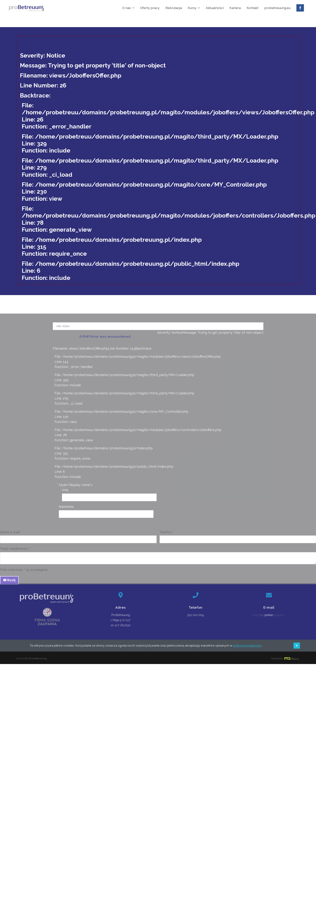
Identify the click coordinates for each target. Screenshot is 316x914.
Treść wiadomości (14, 550)
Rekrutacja (173, 8)
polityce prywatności (247, 645)
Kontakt (252, 8)
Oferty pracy (150, 8)
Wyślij (9, 581)
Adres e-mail (10, 533)
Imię (65, 491)
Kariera (235, 8)
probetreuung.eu (277, 8)
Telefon (166, 533)
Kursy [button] (192, 8)
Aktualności (215, 8)
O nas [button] (127, 8)
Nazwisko (66, 508)
